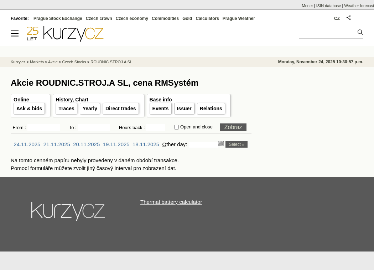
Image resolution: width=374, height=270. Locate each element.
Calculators (207, 18)
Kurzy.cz (18, 62)
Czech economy (132, 18)
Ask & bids (29, 108)
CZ (337, 18)
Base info (161, 99)
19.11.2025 (116, 144)
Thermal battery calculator (171, 202)
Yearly (90, 108)
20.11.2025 (86, 144)
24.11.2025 (27, 144)
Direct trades (120, 108)
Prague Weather (239, 18)
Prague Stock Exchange (57, 18)
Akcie (53, 62)
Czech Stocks (74, 62)
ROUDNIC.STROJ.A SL (111, 62)
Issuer (184, 108)
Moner (307, 6)
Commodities (165, 18)
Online (21, 99)
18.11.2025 (146, 144)
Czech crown (99, 18)
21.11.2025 (56, 144)
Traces (66, 108)
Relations (211, 108)
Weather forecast (359, 6)
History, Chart (72, 99)
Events (160, 108)
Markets (37, 62)
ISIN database (328, 6)
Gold (187, 18)
